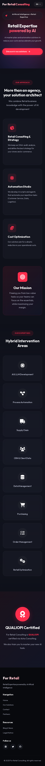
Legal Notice (8, 733)
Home (5, 700)
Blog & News (8, 728)
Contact (6, 709)
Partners (6, 714)
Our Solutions (8, 705)
